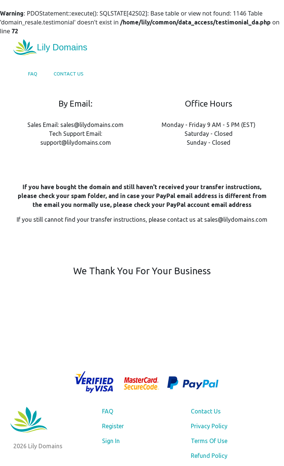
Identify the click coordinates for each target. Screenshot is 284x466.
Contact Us (69, 73)
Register (113, 426)
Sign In (111, 440)
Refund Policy (209, 455)
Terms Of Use (209, 440)
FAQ (32, 73)
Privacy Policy (209, 426)
